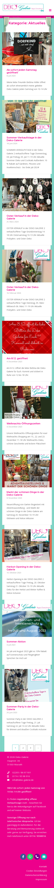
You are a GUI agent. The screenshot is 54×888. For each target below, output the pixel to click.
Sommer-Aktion (16, 641)
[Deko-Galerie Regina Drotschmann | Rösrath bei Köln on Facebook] (23, 857)
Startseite (6, 17)
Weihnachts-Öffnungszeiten (23, 423)
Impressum (41, 879)
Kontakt (43, 866)
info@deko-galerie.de (23, 779)
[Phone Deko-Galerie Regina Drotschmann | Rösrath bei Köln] (37, 857)
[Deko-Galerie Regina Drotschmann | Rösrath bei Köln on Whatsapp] (30, 857)
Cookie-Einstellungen (36, 870)
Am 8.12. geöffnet (17, 358)
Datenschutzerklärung (36, 875)
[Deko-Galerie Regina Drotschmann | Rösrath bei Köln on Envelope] (44, 857)
